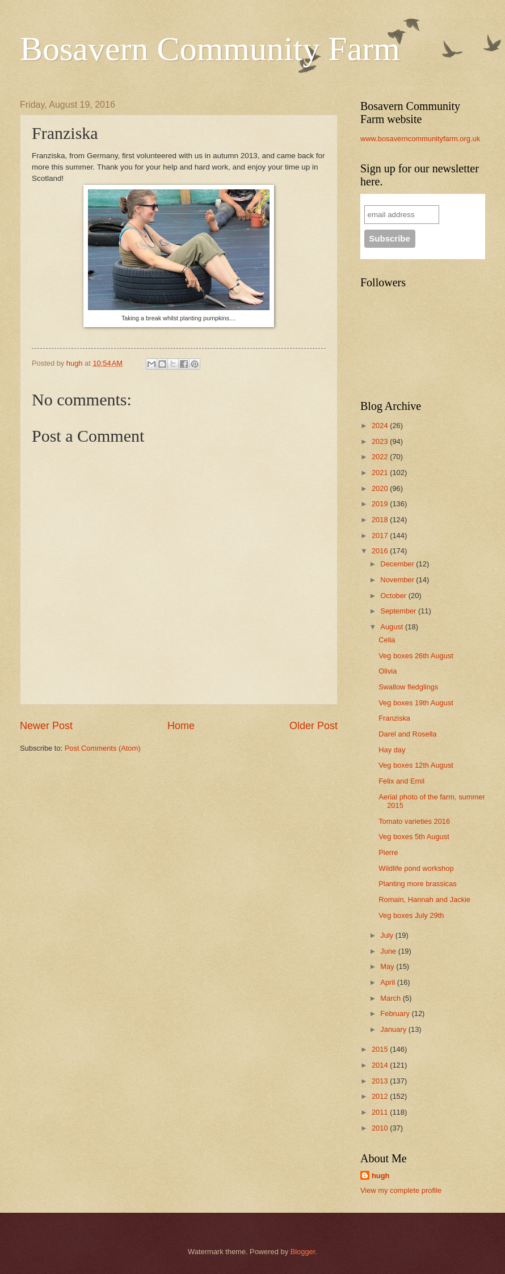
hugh (380, 1175)
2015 (381, 1049)
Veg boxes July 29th (411, 915)
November (398, 579)
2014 (381, 1065)
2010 (381, 1128)
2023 (381, 441)
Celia (386, 640)
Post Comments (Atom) (103, 748)
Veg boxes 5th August (413, 836)
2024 (381, 425)
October (394, 595)
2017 (381, 535)
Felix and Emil (401, 781)
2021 (381, 472)
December (398, 564)
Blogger (303, 1251)
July (387, 935)
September (399, 611)
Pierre (388, 852)
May (388, 966)
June (389, 951)
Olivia (387, 671)
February (395, 1013)
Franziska (394, 718)
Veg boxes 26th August (415, 655)
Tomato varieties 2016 (414, 821)
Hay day (391, 750)
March (391, 998)
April (388, 982)
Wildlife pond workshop (415, 868)
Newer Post (46, 725)
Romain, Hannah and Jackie (424, 899)
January (394, 1029)
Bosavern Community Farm (210, 48)
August (392, 627)
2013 (381, 1081)
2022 (381, 456)
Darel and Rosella (407, 734)
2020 (381, 488)
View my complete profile (400, 1190)
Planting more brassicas (417, 883)
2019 (381, 504)
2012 (381, 1096)
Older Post (313, 725)
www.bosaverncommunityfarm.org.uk (420, 138)
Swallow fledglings (408, 687)
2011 (381, 1112)
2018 (381, 519)
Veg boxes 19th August (415, 703)
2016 (381, 551)
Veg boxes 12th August (415, 765)
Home (181, 725)
